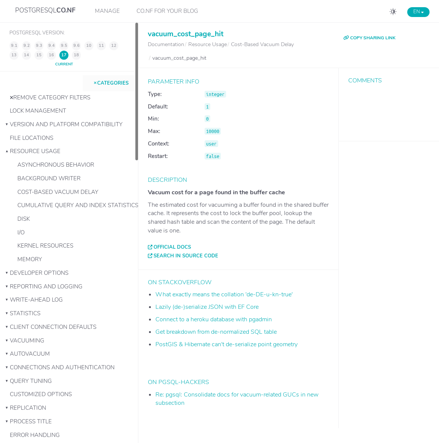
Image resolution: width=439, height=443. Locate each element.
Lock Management (38, 111)
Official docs (172, 247)
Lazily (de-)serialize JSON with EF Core (207, 307)
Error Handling (35, 435)
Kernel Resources (45, 245)
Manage (107, 11)
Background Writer (49, 178)
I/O (21, 232)
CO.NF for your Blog (167, 11)
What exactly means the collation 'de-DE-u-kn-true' (224, 294)
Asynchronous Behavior (55, 165)
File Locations (31, 138)
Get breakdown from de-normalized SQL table (216, 332)
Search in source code (186, 255)
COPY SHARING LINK (369, 38)
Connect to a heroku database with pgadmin (213, 319)
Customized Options (41, 394)
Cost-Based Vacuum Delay (57, 192)
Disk (23, 219)
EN (418, 11)
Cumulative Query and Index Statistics (77, 205)
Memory (29, 259)
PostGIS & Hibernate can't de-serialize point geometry (226, 344)
